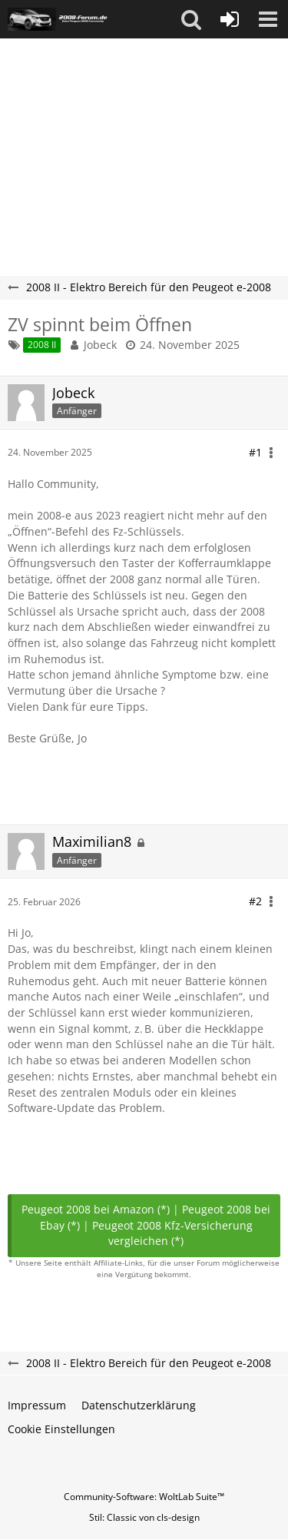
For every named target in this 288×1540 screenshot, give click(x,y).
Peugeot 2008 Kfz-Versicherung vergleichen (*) (172, 1233)
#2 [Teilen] (255, 901)
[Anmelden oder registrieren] (229, 19)
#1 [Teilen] (255, 452)
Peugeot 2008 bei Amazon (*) (96, 1209)
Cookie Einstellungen (61, 1429)
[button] (191, 19)
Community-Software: (144, 1496)
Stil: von (144, 1517)
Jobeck (100, 344)
